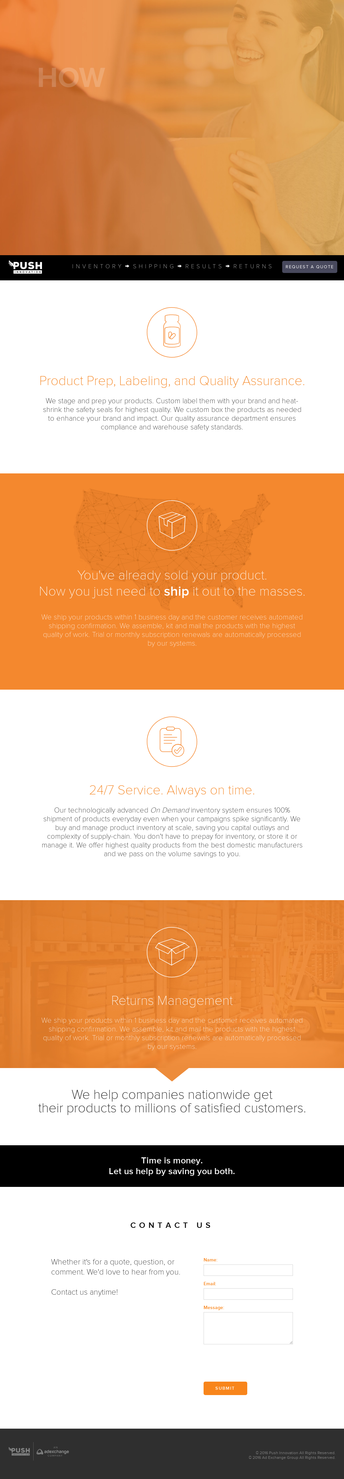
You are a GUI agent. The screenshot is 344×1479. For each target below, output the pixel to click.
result (203, 267)
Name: (210, 1260)
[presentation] (255, 1363)
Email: (210, 1284)
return (252, 267)
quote (310, 267)
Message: (214, 1307)
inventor (97, 267)
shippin (153, 267)
